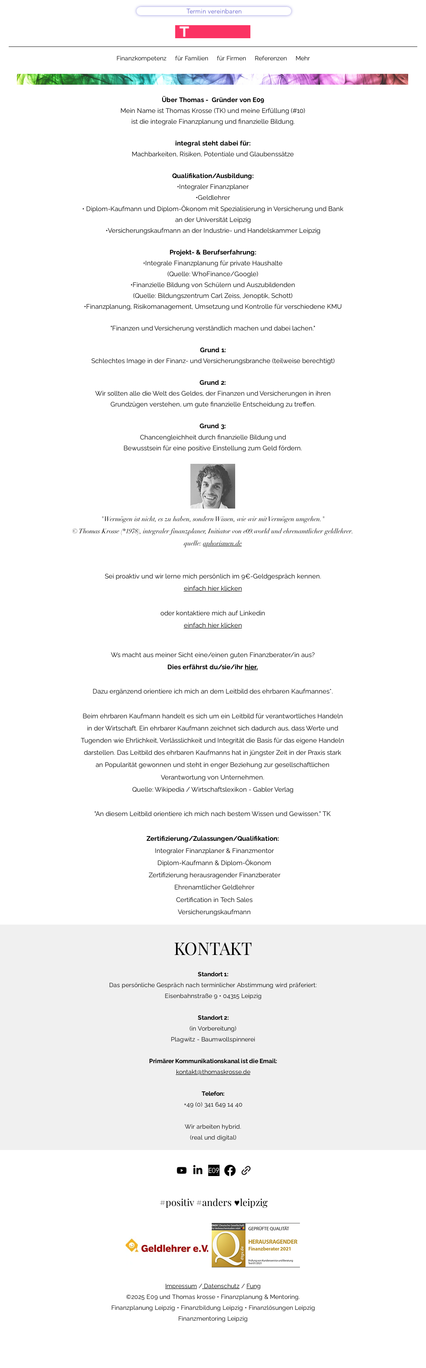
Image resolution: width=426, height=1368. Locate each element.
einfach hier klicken (213, 588)
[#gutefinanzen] (214, 1170)
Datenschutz (221, 1285)
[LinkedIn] (197, 1170)
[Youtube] (181, 1170)
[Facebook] (230, 1170)
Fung (253, 1285)
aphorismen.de (222, 543)
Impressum (181, 1285)
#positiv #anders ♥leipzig (213, 1202)
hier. (251, 667)
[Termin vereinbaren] (213, 11)
